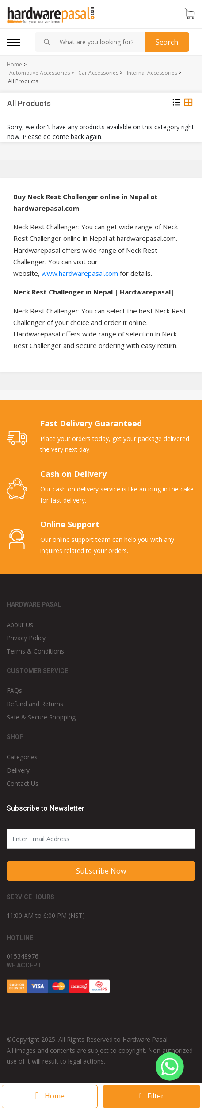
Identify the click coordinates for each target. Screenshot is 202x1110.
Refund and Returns (35, 704)
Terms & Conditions (35, 651)
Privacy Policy (26, 638)
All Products (23, 81)
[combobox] (98, 42)
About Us (20, 624)
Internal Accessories (152, 73)
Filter (151, 1096)
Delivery (18, 770)
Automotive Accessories (39, 73)
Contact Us (22, 783)
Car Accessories (98, 73)
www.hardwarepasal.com (80, 273)
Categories (22, 757)
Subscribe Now (101, 871)
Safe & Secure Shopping (41, 717)
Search (167, 42)
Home (14, 64)
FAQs (14, 690)
